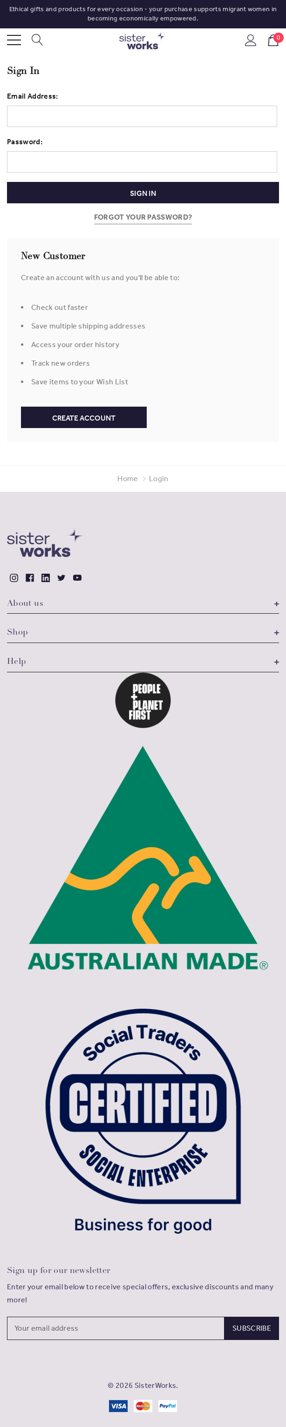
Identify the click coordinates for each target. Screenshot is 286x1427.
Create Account (84, 418)
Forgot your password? (143, 217)
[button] (143, 700)
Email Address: (32, 96)
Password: (24, 141)
